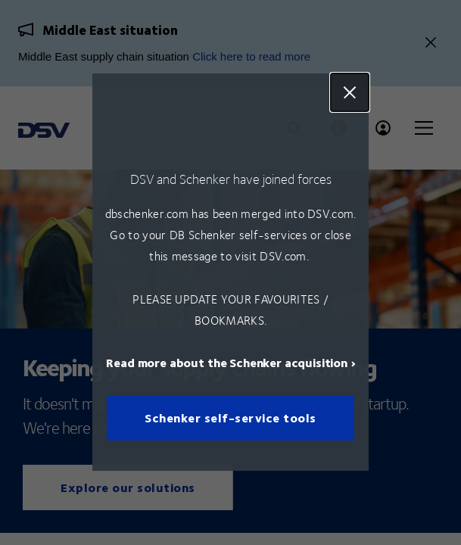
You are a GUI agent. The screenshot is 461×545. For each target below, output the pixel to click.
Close (350, 92)
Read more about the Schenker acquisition (226, 362)
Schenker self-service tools (230, 418)
